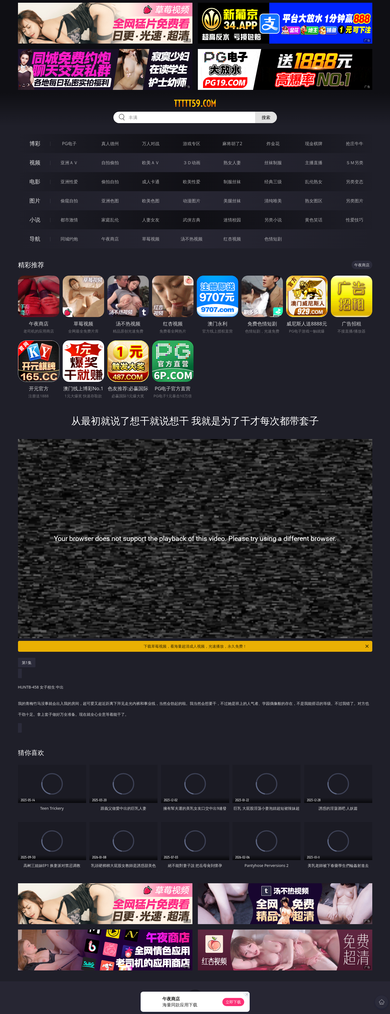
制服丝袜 (232, 182)
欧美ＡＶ (150, 163)
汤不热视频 (191, 239)
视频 (34, 162)
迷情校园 (232, 220)
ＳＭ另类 (354, 163)
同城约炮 (69, 239)
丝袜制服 (273, 163)
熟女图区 (313, 201)
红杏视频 (232, 239)
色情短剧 (273, 239)
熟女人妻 (232, 163)
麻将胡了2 (232, 144)
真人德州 (110, 144)
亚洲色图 (110, 201)
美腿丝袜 (232, 201)
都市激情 (69, 220)
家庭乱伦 (110, 220)
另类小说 (273, 220)
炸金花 (273, 144)
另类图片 (354, 201)
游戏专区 (191, 144)
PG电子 (69, 144)
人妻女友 (150, 220)
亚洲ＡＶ (69, 163)
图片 (34, 200)
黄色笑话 (313, 220)
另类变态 (354, 182)
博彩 (34, 143)
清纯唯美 (273, 201)
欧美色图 (150, 201)
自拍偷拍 (110, 163)
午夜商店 (110, 239)
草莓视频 (150, 239)
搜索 (266, 117)
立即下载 (233, 1001)
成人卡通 (150, 182)
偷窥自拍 (69, 201)
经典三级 (273, 182)
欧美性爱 (191, 182)
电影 (34, 181)
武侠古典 (191, 220)
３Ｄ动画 (191, 163)
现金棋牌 (313, 144)
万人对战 (150, 144)
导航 (34, 238)
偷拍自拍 (110, 182)
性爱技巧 (354, 220)
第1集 (27, 662)
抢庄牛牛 (354, 144)
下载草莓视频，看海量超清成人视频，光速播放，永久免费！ (257, 646)
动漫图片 (191, 201)
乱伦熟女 (313, 182)
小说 (34, 219)
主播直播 (313, 163)
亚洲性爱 (69, 182)
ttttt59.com (195, 103)
